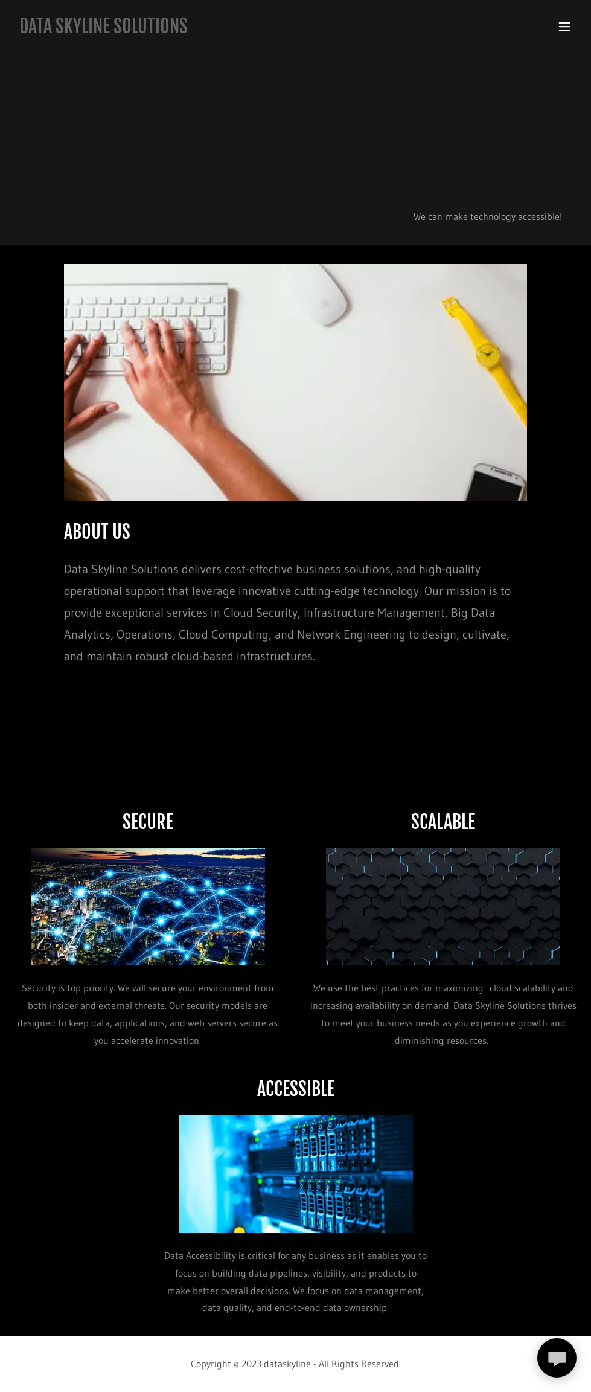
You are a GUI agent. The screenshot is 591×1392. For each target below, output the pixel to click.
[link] (103, 30)
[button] (564, 26)
